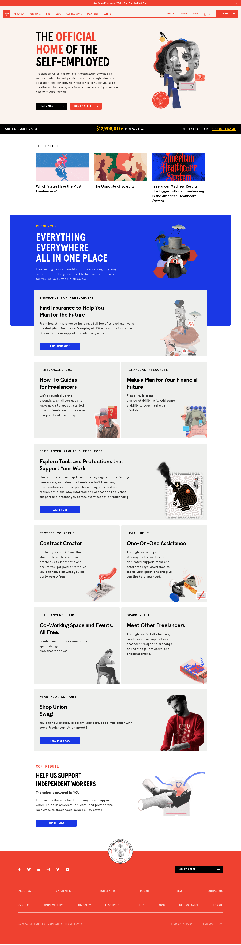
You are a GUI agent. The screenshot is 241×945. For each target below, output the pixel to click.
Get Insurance (74, 14)
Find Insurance (63, 346)
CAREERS (23, 906)
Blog (58, 14)
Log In (195, 14)
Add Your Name (224, 129)
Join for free (199, 870)
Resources (35, 14)
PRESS (178, 891)
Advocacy (19, 14)
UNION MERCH (64, 891)
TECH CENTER (107, 891)
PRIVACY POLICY (213, 925)
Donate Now (56, 823)
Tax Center (92, 14)
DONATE (184, 14)
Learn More (51, 106)
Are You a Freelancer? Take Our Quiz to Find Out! (165, 3)
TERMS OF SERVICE (182, 925)
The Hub (139, 906)
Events (107, 14)
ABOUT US (171, 14)
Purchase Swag (63, 741)
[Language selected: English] (207, 14)
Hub (48, 14)
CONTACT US (215, 891)
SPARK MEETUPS (53, 906)
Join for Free (86, 106)
